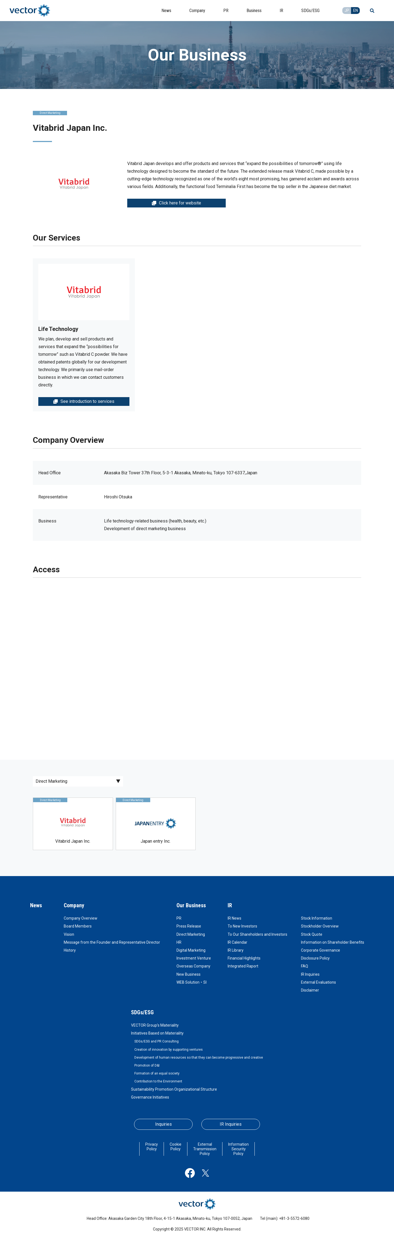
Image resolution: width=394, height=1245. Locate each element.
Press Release (188, 926)
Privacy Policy (151, 1146)
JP (346, 10)
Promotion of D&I (147, 1065)
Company (74, 905)
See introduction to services (83, 401)
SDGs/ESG (142, 1012)
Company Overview (80, 918)
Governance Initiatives (150, 1097)
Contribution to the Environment (158, 1081)
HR (178, 942)
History (70, 950)
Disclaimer (310, 990)
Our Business (191, 905)
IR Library (236, 950)
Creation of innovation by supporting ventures (168, 1050)
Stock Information (316, 918)
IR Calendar (237, 942)
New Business (188, 974)
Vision (69, 934)
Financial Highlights (244, 958)
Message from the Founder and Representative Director (112, 942)
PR (178, 918)
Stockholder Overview (320, 926)
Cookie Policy (175, 1146)
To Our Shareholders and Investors (257, 934)
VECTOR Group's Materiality (155, 1025)
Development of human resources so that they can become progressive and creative (198, 1057)
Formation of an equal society (156, 1073)
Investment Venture (193, 958)
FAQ (304, 966)
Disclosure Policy (315, 958)
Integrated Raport (243, 966)
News (36, 905)
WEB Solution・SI (191, 982)
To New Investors (242, 926)
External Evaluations (318, 982)
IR (230, 905)
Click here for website (176, 203)
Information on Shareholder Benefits (332, 942)
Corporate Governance (320, 950)
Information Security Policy (238, 1149)
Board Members (78, 926)
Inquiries (163, 1124)
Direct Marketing (190, 934)
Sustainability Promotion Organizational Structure (174, 1089)
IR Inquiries (310, 974)
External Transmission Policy (204, 1149)
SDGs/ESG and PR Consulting (156, 1041)
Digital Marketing (190, 950)
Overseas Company (193, 966)
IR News (234, 918)
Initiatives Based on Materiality (157, 1033)
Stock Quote (311, 934)
